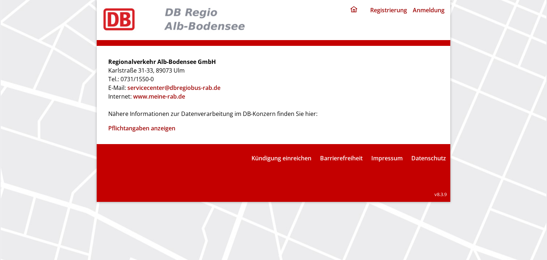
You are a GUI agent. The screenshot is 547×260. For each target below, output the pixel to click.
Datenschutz (428, 158)
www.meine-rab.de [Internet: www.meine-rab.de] (159, 96)
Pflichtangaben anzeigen (141, 128)
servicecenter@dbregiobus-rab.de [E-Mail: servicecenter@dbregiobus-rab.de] (173, 88)
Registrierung (388, 10)
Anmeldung (429, 10)
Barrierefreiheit (341, 158)
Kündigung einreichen (281, 158)
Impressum (387, 158)
